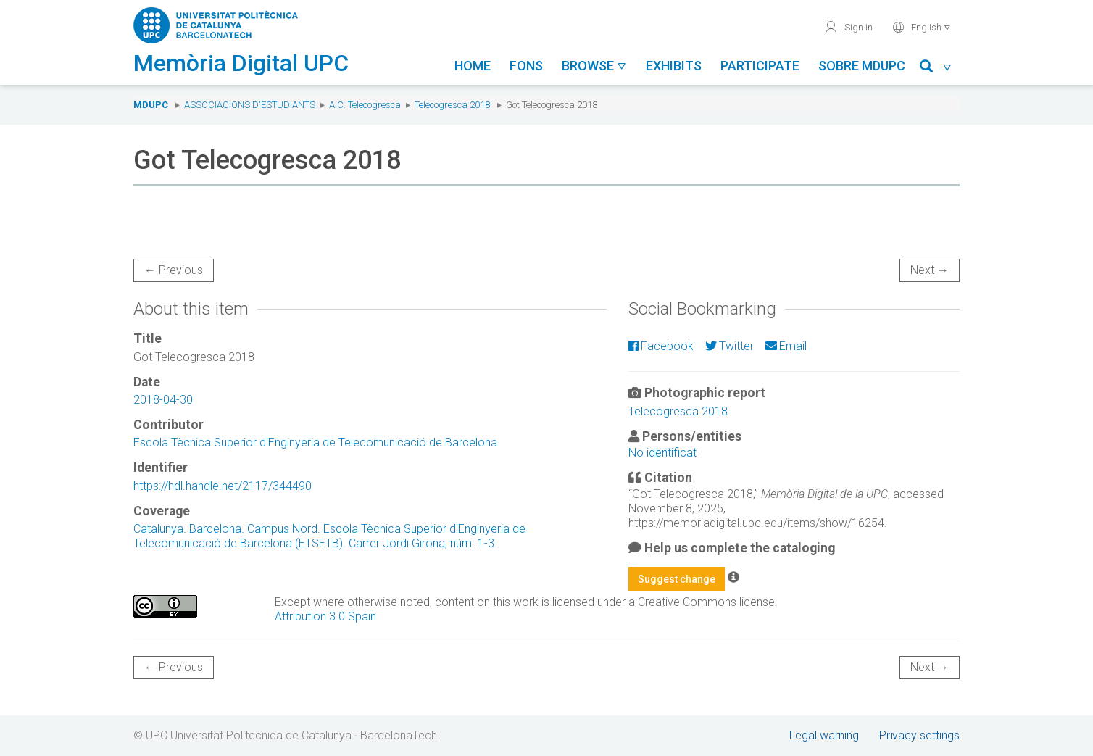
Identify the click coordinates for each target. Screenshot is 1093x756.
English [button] (921, 26)
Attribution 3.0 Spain (325, 616)
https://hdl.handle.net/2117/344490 (222, 486)
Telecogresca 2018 (452, 104)
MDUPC (150, 104)
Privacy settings (919, 735)
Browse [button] (594, 65)
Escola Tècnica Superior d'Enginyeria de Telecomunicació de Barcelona (315, 442)
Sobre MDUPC (861, 65)
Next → (929, 270)
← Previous (173, 270)
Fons (526, 65)
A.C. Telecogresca (365, 104)
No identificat (662, 453)
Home (472, 65)
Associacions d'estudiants (249, 104)
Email (786, 346)
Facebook (661, 346)
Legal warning (824, 735)
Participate (759, 65)
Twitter (729, 346)
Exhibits (674, 65)
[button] (936, 68)
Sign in (848, 26)
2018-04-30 (163, 400)
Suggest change (676, 579)
